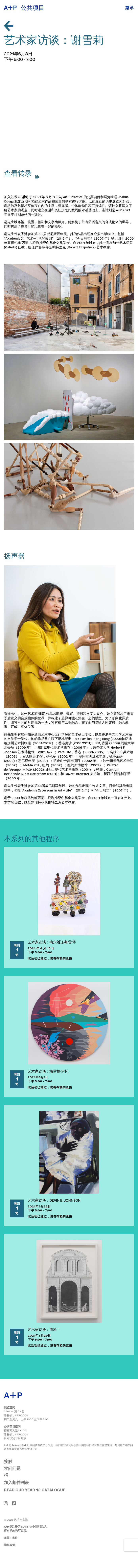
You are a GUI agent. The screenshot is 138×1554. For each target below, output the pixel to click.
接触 (8, 1461)
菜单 (129, 8)
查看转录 (21, 173)
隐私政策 (9, 1545)
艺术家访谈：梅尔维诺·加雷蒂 (52, 942)
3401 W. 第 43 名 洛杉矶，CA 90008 (16, 1413)
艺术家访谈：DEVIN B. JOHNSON (54, 1200)
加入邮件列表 (16, 1482)
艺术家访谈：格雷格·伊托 (48, 1071)
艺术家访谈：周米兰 (44, 1329)
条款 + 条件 (11, 1538)
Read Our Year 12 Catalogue (34, 1490)
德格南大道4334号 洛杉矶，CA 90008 (16, 1432)
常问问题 (12, 1468)
